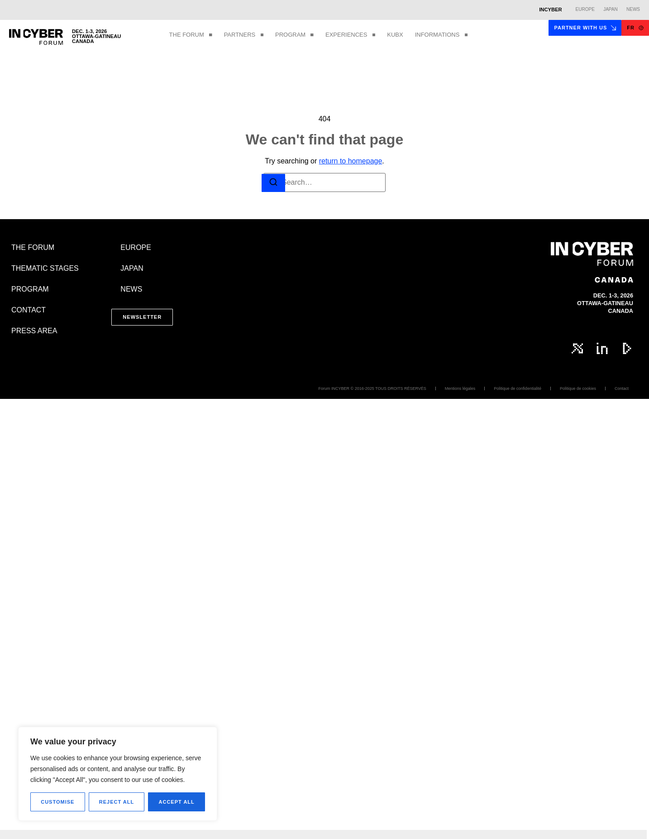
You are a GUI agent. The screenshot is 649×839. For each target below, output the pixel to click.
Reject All (116, 802)
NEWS (131, 289)
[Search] (273, 183)
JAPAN (131, 268)
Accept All (177, 802)
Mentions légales (460, 388)
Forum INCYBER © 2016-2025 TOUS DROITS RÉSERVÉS (372, 388)
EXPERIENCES (350, 35)
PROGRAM (294, 35)
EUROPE (135, 247)
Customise (57, 802)
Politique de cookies (578, 388)
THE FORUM (190, 35)
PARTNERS (243, 35)
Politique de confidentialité (517, 388)
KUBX (395, 34)
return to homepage (350, 161)
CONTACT (28, 310)
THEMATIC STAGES (45, 268)
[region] (117, 774)
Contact (622, 388)
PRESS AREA (34, 331)
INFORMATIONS (441, 35)
